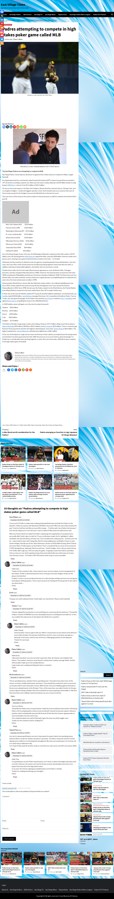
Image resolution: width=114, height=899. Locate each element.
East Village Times (13, 5)
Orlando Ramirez (39, 166)
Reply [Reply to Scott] (13, 602)
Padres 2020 (9, 425)
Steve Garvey (11, 301)
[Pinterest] (14, 126)
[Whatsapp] (21, 126)
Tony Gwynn (48, 298)
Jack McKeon (27, 296)
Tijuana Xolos (62, 14)
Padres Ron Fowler (47, 425)
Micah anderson (15, 674)
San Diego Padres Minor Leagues (80, 14)
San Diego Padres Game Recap (9, 488)
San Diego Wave (50, 14)
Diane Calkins (18, 39)
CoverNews (63, 896)
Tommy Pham (58, 329)
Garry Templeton (67, 298)
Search (82, 671)
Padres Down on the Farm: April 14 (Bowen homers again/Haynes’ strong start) (66, 494)
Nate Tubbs (59, 872)
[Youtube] (2, 35)
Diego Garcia (13, 468)
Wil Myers (11, 185)
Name (4, 821)
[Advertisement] (39, 110)
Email (42, 821)
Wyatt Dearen (40, 468)
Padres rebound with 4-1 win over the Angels (94, 688)
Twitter (83, 844)
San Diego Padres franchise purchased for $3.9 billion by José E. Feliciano (66, 466)
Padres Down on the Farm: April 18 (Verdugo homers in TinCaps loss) (13, 465)
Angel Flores (65, 470)
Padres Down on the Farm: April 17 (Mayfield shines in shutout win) (93, 697)
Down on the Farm (6, 458)
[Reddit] (17, 126)
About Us (4, 14)
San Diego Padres (15, 14)
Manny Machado (8, 326)
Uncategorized (97, 795)
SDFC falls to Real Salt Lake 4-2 (92, 692)
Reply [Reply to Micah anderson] (13, 696)
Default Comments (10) (9, 788)
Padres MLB (27, 425)
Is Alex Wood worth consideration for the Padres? (21, 432)
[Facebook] (4, 126)
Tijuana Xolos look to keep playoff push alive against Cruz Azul (96, 702)
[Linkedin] (10, 126)
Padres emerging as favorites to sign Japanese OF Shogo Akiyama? (58, 432)
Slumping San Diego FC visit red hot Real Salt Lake (102, 828)
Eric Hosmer (48, 326)
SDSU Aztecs (27, 14)
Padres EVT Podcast (99, 14)
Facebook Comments (24, 788)
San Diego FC (38, 14)
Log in (4, 885)
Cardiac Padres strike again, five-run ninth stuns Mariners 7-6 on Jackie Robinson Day (13, 494)
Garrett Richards (23, 331)
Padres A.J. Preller (18, 425)
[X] (7, 126)
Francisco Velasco (105, 873)
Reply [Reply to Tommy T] (15, 620)
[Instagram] (2, 31)
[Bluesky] (2, 39)
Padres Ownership (36, 425)
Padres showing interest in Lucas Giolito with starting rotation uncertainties (39, 494)
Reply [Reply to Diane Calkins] (15, 589)
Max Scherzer (30, 256)
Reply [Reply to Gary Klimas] (13, 559)
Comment (6, 796)
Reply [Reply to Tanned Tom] (13, 749)
